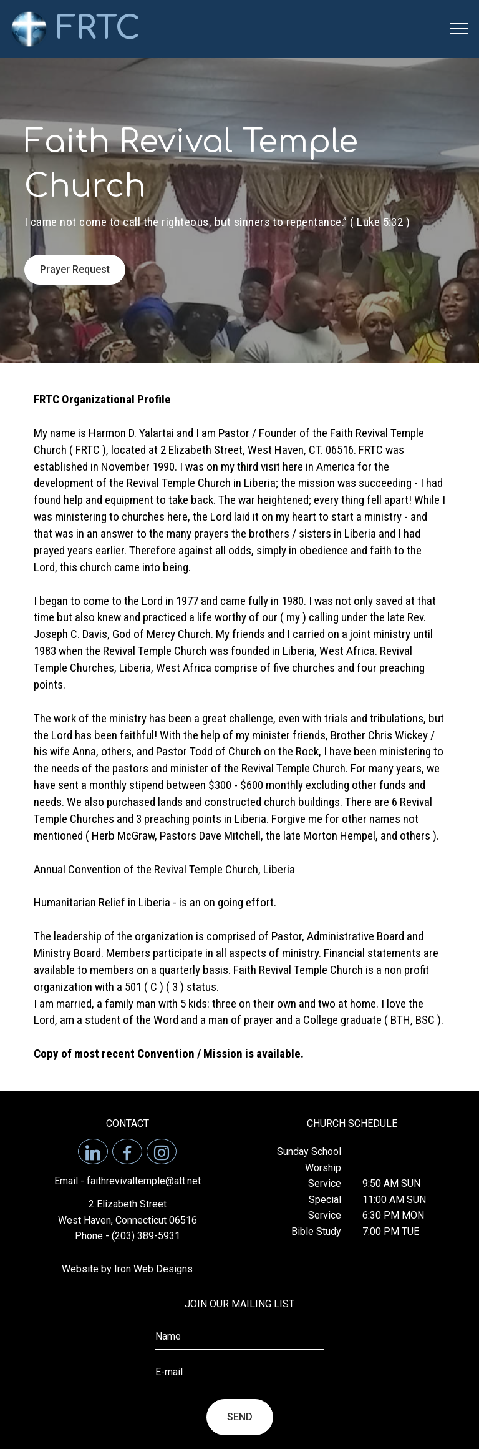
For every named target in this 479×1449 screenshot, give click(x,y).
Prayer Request (75, 269)
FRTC (98, 28)
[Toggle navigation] (459, 28)
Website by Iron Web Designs (127, 1269)
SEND (240, 1417)
